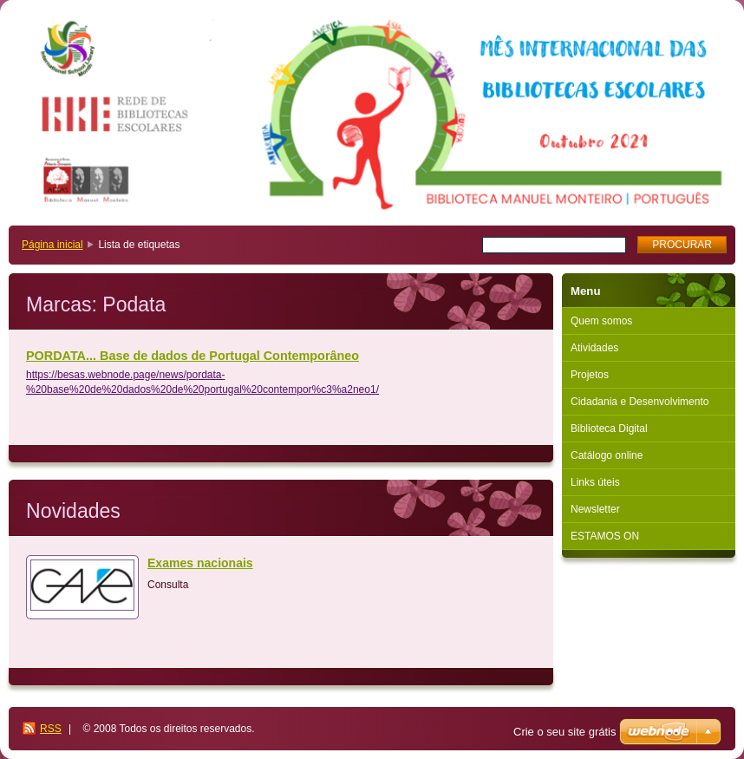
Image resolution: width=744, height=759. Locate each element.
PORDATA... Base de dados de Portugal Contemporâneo (192, 356)
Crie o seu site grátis (565, 731)
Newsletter (595, 509)
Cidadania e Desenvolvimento (639, 402)
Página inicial (52, 245)
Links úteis (595, 482)
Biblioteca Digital (609, 428)
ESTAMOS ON (605, 536)
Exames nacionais (200, 563)
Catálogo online (607, 455)
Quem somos (601, 321)
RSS (51, 729)
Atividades (594, 348)
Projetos (590, 375)
